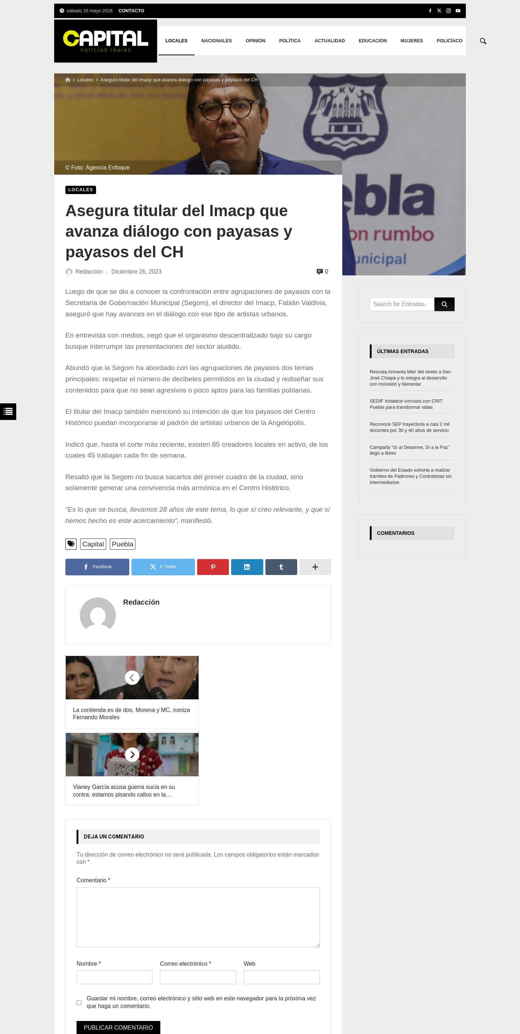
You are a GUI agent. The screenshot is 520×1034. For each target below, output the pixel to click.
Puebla (123, 544)
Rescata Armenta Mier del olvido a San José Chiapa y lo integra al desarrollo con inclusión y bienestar (410, 378)
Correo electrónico (185, 887)
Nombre (89, 887)
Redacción (138, 602)
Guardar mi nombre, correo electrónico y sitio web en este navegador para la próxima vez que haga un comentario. (201, 925)
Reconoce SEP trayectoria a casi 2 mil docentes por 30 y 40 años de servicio (410, 427)
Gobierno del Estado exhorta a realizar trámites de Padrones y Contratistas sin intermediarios (411, 476)
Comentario (93, 803)
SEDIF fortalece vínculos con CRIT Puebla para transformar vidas (406, 404)
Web (250, 887)
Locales (85, 79)
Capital (93, 544)
